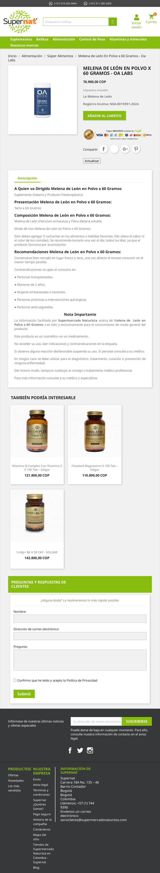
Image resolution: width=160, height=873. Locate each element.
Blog (36, 867)
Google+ (125, 149)
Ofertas (13, 775)
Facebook (70, 750)
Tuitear (114, 149)
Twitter (80, 750)
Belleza (42, 39)
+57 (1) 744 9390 (77, 805)
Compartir (103, 149)
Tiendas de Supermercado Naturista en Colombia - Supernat (43, 853)
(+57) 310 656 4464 (63, 3)
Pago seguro (42, 814)
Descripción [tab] (27, 178)
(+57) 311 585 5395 (97, 3)
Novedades (16, 780)
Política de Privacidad (82, 680)
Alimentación (64, 39)
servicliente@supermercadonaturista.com (93, 820)
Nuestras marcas (24, 45)
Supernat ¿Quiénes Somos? (39, 804)
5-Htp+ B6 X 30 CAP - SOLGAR (37, 552)
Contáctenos (41, 829)
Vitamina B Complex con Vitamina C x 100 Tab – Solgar (37, 468)
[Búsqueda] (80, 22)
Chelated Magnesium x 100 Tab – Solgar (94, 468)
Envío (37, 779)
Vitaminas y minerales (128, 39)
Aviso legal (40, 785)
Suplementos (21, 39)
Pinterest (136, 149)
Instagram (90, 750)
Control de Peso (92, 39)
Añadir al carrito (104, 115)
